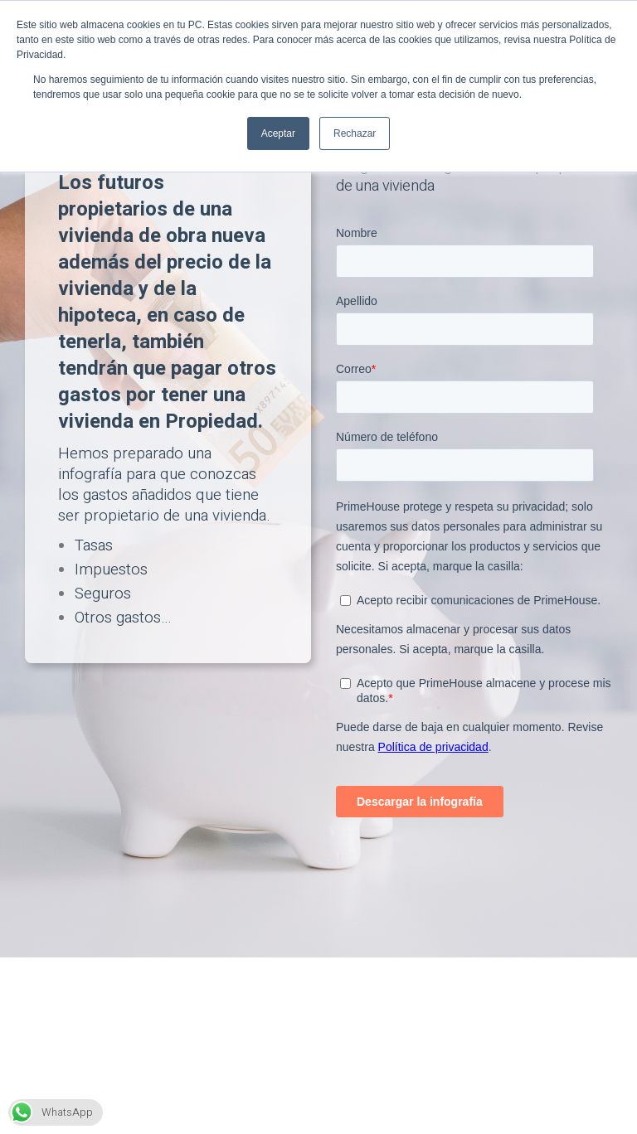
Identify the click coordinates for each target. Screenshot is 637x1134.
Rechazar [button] (354, 133)
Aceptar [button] (278, 133)
